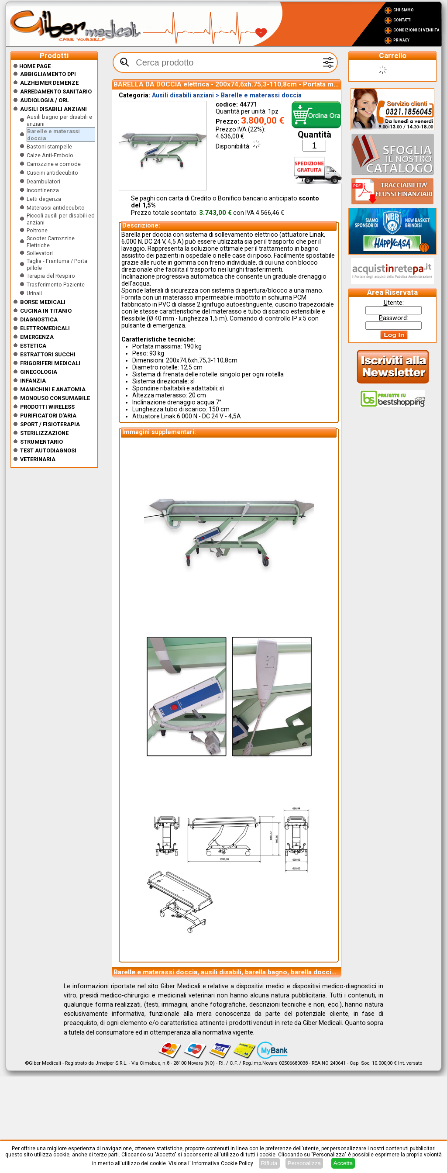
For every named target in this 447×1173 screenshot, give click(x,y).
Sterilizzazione (44, 433)
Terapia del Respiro (51, 276)
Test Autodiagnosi (48, 450)
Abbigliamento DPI (48, 74)
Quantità (314, 135)
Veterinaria (37, 459)
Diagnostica (39, 319)
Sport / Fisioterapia (50, 424)
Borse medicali (42, 302)
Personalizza (304, 1163)
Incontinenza (43, 190)
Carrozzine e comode (54, 164)
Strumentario (41, 441)
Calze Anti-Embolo (50, 155)
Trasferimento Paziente (56, 284)
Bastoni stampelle (49, 146)
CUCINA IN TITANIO (46, 310)
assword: (393, 317)
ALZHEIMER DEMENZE (49, 82)
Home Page (32, 66)
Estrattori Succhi (48, 354)
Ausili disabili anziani (53, 109)
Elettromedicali (45, 328)
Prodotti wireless (47, 407)
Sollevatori (40, 253)
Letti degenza (44, 199)
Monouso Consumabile (55, 398)
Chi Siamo (403, 10)
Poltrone (37, 230)
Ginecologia (38, 372)
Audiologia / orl (44, 100)
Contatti (402, 20)
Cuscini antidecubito (52, 172)
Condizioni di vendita (416, 30)
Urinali (34, 293)
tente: (394, 302)
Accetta (343, 1163)
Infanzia (33, 380)
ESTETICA (33, 345)
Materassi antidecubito (56, 207)
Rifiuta (269, 1163)
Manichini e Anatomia (53, 389)
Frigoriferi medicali (50, 363)
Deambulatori (43, 181)
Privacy (401, 40)
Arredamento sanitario (56, 91)
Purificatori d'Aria (48, 415)
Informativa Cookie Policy (222, 1163)
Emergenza (37, 337)
